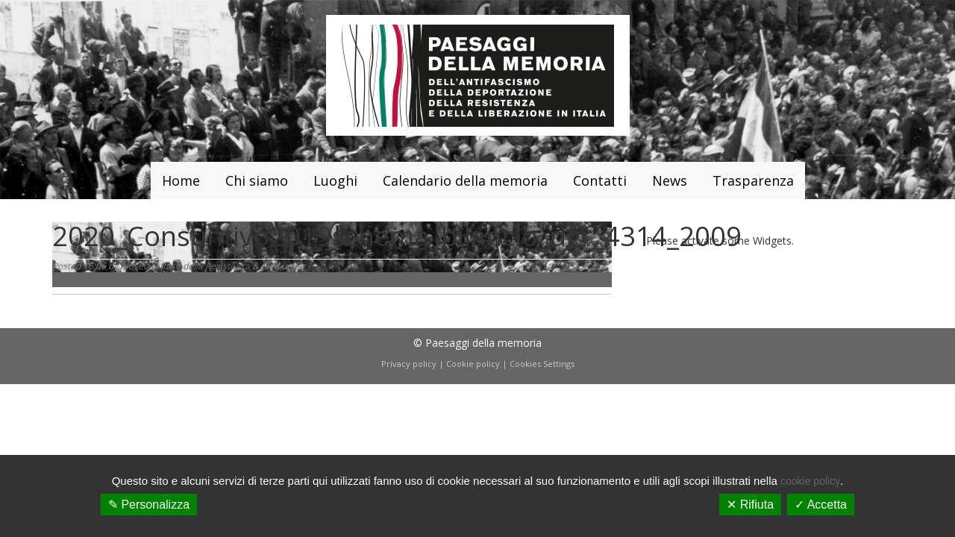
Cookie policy (473, 363)
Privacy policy (408, 363)
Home (181, 180)
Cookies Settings (542, 363)
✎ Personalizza (149, 504)
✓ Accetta (821, 504)
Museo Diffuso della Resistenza (185, 266)
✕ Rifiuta (750, 504)
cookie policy (810, 481)
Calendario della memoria (465, 180)
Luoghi (335, 180)
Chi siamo (256, 180)
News (669, 180)
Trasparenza (753, 180)
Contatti (600, 180)
